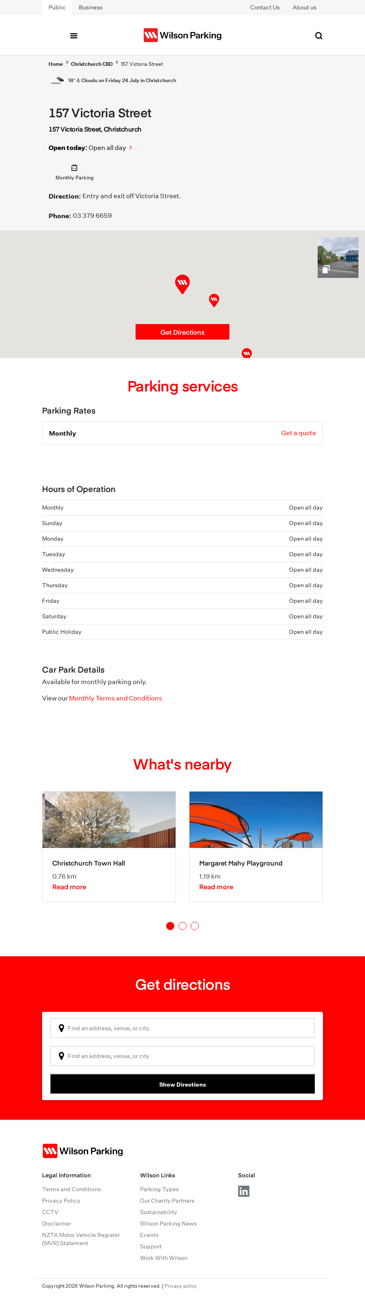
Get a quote (298, 433)
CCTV (50, 1212)
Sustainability (158, 1212)
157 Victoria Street (142, 64)
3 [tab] (195, 926)
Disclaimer (56, 1223)
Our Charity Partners (167, 1200)
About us (304, 7)
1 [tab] (170, 926)
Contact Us (265, 7)
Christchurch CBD (92, 64)
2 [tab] (182, 926)
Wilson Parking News (168, 1223)
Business (90, 7)
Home (56, 64)
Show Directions (182, 1084)
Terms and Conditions (71, 1189)
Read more (69, 886)
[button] (214, 300)
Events (149, 1235)
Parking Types (159, 1189)
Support (151, 1246)
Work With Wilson (163, 1258)
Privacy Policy (61, 1200)
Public (57, 7)
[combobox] (182, 1028)
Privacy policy (181, 1286)
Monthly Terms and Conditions (115, 698)
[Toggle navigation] (73, 35)
